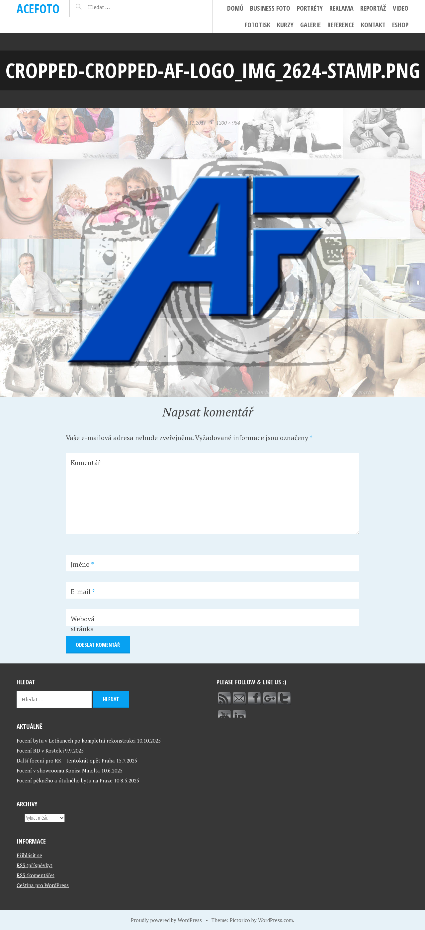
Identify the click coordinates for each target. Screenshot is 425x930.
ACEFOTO (38, 8)
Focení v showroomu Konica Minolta (58, 770)
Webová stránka (83, 623)
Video (400, 8)
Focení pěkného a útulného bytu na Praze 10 (68, 780)
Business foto (270, 8)
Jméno (82, 564)
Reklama (341, 8)
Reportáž (373, 8)
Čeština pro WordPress (43, 885)
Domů (235, 8)
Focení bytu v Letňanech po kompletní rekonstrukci (76, 740)
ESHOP (400, 24)
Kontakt (373, 24)
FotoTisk (257, 24)
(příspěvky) (34, 865)
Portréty (310, 8)
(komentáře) (35, 875)
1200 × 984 (228, 122)
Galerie (310, 24)
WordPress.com (275, 920)
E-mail (83, 591)
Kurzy (285, 24)
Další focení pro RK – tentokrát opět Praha (66, 760)
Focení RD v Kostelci (40, 750)
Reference (340, 24)
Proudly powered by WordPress (166, 920)
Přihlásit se (29, 855)
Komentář (86, 462)
